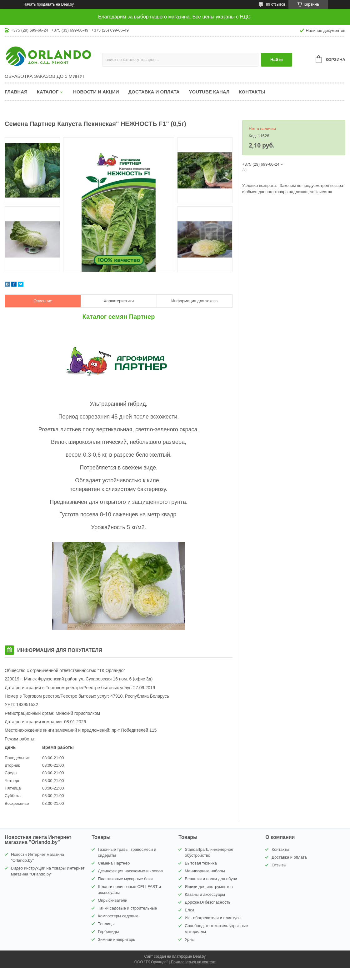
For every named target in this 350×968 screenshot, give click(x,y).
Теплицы (106, 923)
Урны (189, 939)
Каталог (47, 91)
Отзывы (279, 865)
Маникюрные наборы (205, 871)
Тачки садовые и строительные (127, 908)
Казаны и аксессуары (205, 894)
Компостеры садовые (118, 916)
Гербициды (108, 931)
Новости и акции (96, 91)
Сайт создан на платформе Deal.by (175, 956)
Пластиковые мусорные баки (125, 878)
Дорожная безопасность (207, 902)
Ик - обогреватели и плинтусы (213, 917)
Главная (16, 91)
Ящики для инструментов (208, 886)
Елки (189, 910)
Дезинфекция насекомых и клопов (130, 871)
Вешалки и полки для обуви (211, 878)
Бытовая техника (201, 863)
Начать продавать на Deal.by (48, 4)
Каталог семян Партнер (118, 316)
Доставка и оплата (154, 91)
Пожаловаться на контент (193, 962)
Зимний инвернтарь (116, 939)
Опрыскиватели (112, 900)
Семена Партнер (114, 863)
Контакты (252, 91)
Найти (276, 59)
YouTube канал (209, 91)
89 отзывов (275, 4)
